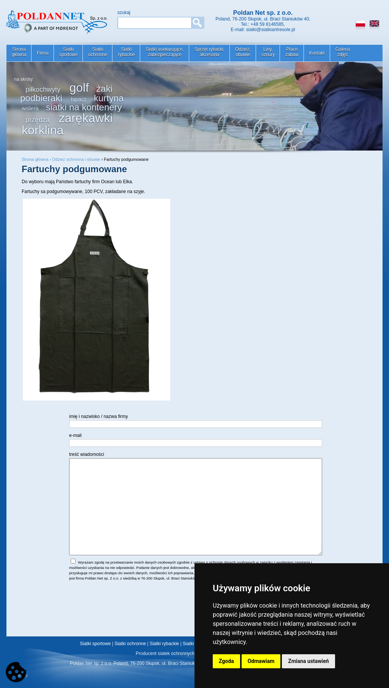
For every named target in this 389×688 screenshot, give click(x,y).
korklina (42, 130)
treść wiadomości (86, 454)
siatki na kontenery (84, 107)
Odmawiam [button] (261, 661)
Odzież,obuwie (243, 52)
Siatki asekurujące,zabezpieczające (164, 52)
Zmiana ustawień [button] (308, 661)
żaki (104, 88)
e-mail (75, 435)
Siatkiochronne (97, 52)
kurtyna (109, 98)
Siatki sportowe (95, 643)
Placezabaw (292, 52)
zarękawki (85, 118)
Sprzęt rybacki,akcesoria (209, 52)
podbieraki (41, 98)
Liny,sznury (268, 52)
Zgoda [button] (226, 661)
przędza (37, 120)
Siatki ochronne (130, 643)
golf (79, 87)
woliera (30, 108)
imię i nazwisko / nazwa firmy (98, 416)
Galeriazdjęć (342, 52)
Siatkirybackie (126, 52)
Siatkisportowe (68, 52)
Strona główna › (37, 159)
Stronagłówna (19, 52)
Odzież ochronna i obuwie (76, 159)
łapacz (78, 99)
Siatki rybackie (164, 643)
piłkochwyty (42, 89)
